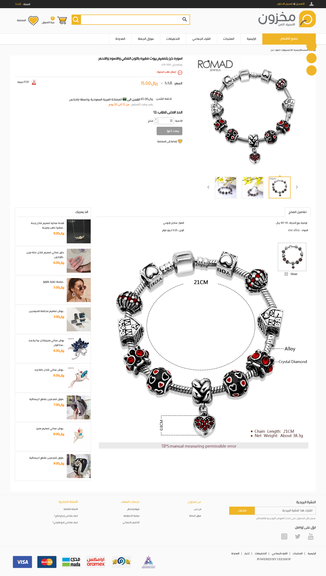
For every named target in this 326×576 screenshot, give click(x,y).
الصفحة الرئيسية (301, 50)
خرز (272, 50)
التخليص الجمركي (131, 522)
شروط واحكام (133, 509)
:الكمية (178, 120)
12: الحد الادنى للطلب (167, 112)
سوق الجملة (146, 39)
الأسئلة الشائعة (71, 509)
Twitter (297, 536)
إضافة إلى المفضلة (167, 141)
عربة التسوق (48, 20)
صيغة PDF (26, 82)
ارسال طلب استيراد (166, 71)
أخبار (246, 553)
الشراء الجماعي (201, 39)
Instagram (284, 536)
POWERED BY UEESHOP (274, 559)
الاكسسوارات (286, 50)
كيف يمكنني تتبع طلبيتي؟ (65, 522)
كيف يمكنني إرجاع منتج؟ (66, 516)
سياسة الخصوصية (132, 516)
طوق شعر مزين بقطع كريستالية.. (46, 399)
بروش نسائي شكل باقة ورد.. (49, 369)
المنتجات (228, 39)
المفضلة (21, 20)
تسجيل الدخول (285, 3)
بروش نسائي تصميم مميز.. (50, 428)
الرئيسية (251, 39)
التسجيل (299, 3)
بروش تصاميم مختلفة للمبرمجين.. (46, 311)
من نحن (197, 509)
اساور (277, 50)
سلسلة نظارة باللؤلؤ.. (53, 281)
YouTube (311, 536)
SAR (168, 83)
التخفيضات (173, 39)
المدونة (120, 39)
